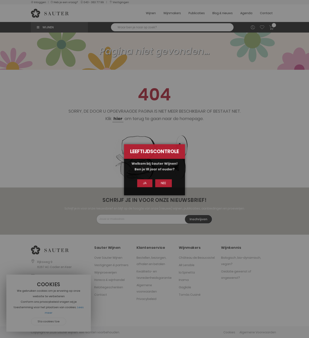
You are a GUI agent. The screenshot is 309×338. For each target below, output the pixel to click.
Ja (146, 183)
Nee (162, 183)
